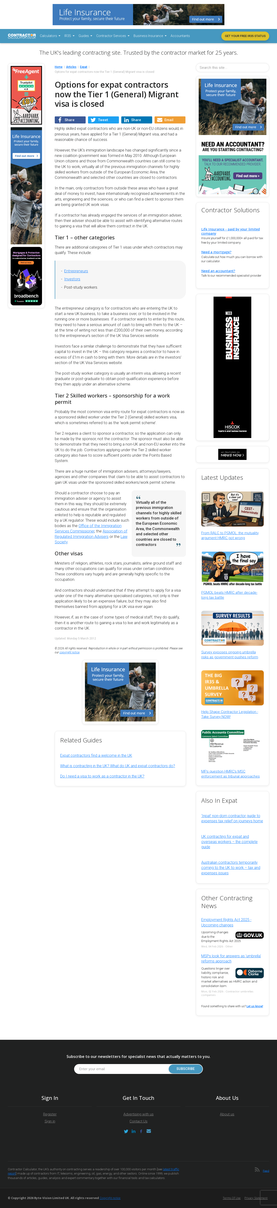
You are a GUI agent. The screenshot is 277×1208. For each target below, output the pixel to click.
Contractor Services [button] (111, 36)
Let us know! (255, 1006)
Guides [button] (84, 36)
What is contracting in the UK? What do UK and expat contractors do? (117, 766)
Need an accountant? (218, 271)
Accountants (180, 36)
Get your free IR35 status (245, 36)
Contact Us (138, 1121)
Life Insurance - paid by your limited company (230, 231)
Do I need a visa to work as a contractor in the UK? (102, 776)
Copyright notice (110, 1198)
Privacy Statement (256, 1198)
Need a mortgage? (216, 252)
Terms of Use (232, 1198)
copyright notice (69, 652)
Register (50, 1114)
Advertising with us (138, 1114)
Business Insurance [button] (149, 36)
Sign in (50, 1121)
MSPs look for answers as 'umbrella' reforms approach (231, 958)
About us (227, 1114)
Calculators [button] (49, 36)
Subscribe (185, 1069)
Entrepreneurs (76, 271)
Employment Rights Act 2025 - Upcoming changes (226, 922)
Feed (266, 1170)
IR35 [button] (68, 36)
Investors (72, 279)
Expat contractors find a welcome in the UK (96, 755)
